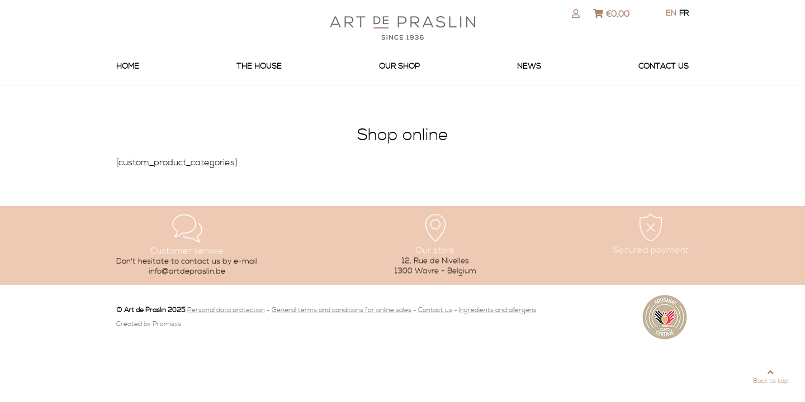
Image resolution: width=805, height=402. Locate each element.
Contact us (663, 66)
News (529, 66)
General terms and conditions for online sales (341, 310)
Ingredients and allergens (498, 310)
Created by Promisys (148, 324)
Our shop (399, 66)
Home (127, 66)
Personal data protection (226, 310)
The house (259, 66)
